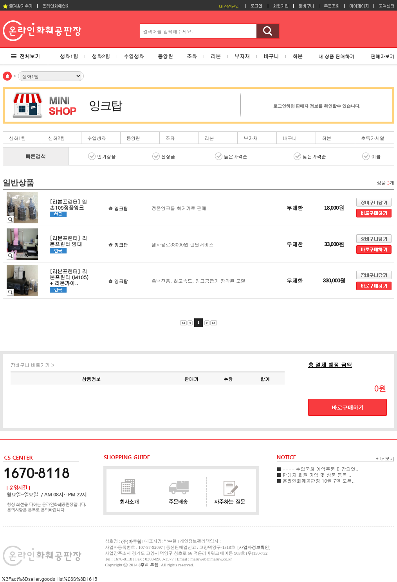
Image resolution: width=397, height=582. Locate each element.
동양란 (133, 138)
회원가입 (281, 6)
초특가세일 (372, 138)
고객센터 (386, 6)
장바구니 (306, 6)
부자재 (251, 138)
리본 (209, 138)
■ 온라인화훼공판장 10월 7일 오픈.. (316, 480)
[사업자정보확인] (253, 547)
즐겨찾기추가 (17, 6)
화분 (326, 138)
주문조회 (331, 6)
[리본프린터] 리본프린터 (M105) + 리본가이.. (69, 277)
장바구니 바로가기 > (32, 364)
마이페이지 (359, 6)
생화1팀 (17, 138)
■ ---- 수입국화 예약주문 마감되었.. (318, 468)
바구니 (290, 138)
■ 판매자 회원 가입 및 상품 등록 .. (314, 474)
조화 (170, 138)
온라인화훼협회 (56, 6)
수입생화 (96, 138)
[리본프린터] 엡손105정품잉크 (68, 204)
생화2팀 (56, 138)
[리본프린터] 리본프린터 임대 (68, 241)
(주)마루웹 (149, 564)
